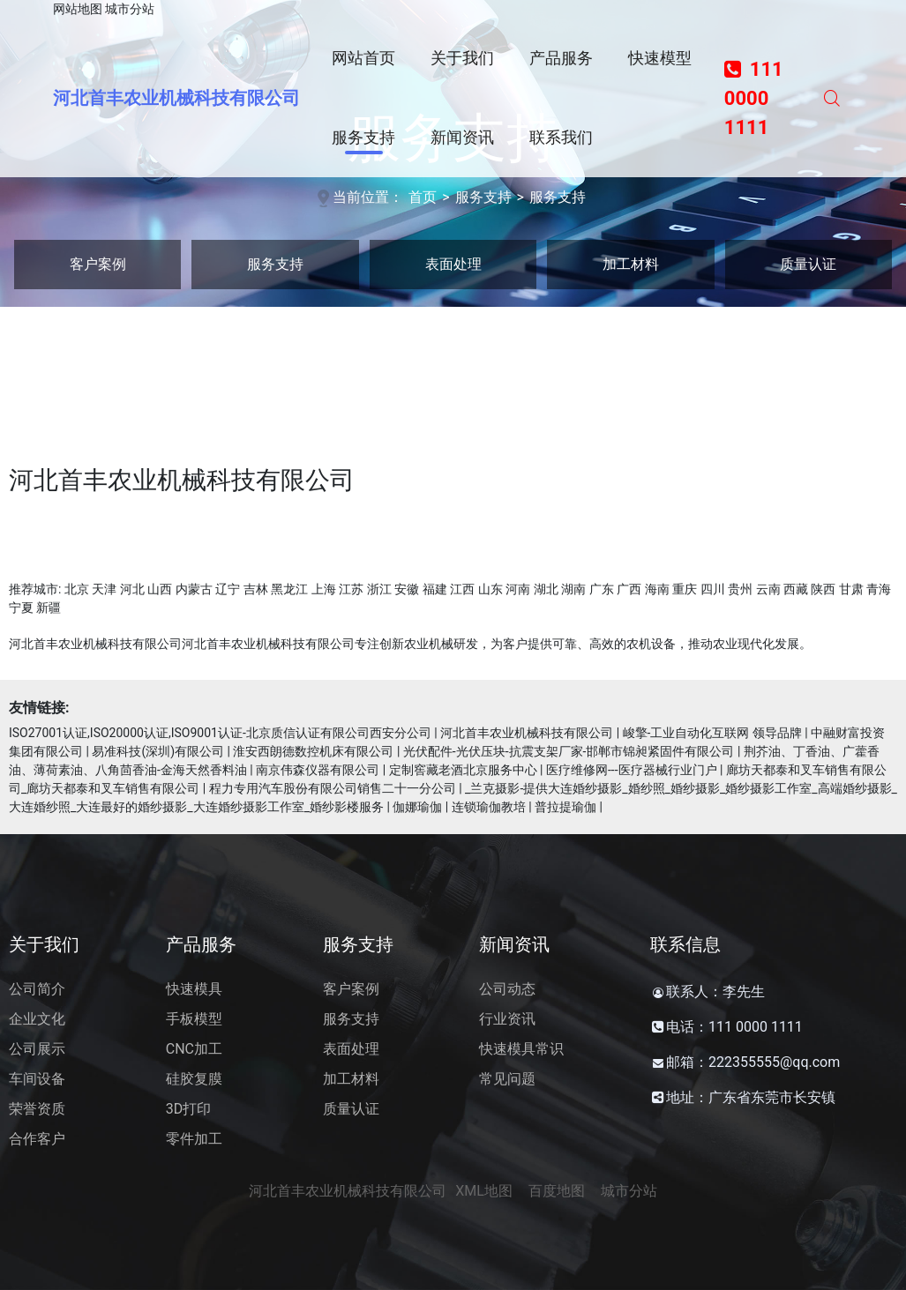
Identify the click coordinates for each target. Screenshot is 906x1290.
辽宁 (227, 589)
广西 (629, 589)
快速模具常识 (521, 1048)
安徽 (406, 589)
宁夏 (21, 607)
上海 (323, 589)
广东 (601, 589)
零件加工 (194, 1138)
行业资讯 (507, 1018)
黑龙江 (289, 589)
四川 (712, 589)
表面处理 (453, 264)
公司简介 (37, 989)
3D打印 (189, 1108)
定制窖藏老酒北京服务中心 (463, 770)
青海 (878, 589)
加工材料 (631, 264)
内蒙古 (194, 589)
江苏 (351, 589)
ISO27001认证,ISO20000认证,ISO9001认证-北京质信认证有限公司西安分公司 (220, 733)
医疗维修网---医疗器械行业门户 (631, 770)
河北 (132, 589)
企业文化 (37, 1018)
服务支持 (483, 197)
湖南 (573, 589)
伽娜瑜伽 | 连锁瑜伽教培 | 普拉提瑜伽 (494, 807)
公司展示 (37, 1048)
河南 (517, 589)
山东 (490, 589)
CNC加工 (194, 1048)
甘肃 (851, 589)
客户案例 (98, 264)
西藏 (795, 589)
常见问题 (507, 1078)
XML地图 (484, 1190)
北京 (76, 589)
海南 (657, 589)
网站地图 (77, 9)
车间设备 (37, 1078)
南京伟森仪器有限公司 (317, 770)
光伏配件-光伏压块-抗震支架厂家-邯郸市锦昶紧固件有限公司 (569, 751)
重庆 (684, 589)
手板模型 (194, 1018)
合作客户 (37, 1138)
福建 (435, 589)
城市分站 (129, 9)
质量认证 (808, 264)
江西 (462, 589)
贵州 (740, 589)
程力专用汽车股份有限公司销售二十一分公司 (332, 788)
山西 (159, 589)
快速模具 (194, 989)
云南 (768, 589)
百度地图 (556, 1190)
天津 (104, 589)
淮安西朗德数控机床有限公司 (313, 751)
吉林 (255, 589)
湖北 (546, 589)
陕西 (823, 589)
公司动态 (507, 989)
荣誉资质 (37, 1108)
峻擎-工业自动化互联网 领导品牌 (712, 733)
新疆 (48, 607)
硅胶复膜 (194, 1078)
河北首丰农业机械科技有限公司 (176, 97)
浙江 (379, 589)
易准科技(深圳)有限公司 (158, 751)
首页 (422, 197)
